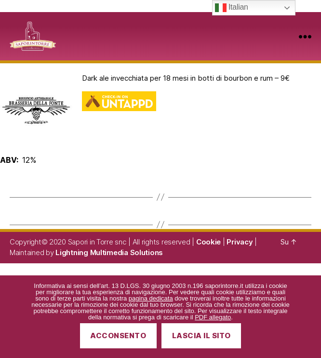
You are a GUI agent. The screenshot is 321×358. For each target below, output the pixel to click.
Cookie (208, 241)
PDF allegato (213, 317)
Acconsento (118, 335)
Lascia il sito (201, 335)
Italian (231, 8)
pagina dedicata (151, 298)
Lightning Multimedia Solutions (109, 252)
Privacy (240, 241)
